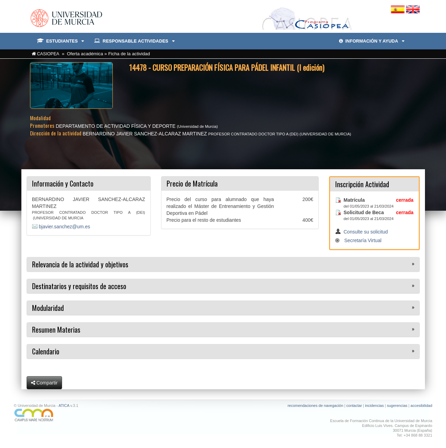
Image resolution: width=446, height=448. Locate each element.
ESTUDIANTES (60, 41)
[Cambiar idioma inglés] (413, 9)
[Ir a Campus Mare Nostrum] (116, 415)
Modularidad (48, 308)
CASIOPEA (48, 53)
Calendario (45, 351)
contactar (354, 405)
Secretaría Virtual (362, 240)
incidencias (374, 405)
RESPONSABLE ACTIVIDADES (134, 41)
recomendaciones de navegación (315, 405)
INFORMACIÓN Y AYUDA (371, 41)
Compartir (44, 382)
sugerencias (397, 405)
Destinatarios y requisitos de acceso (79, 286)
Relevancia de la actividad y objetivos (80, 264)
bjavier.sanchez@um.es (64, 226)
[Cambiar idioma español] (398, 9)
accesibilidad (421, 405)
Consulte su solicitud (366, 232)
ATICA (64, 405)
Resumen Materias (56, 329)
